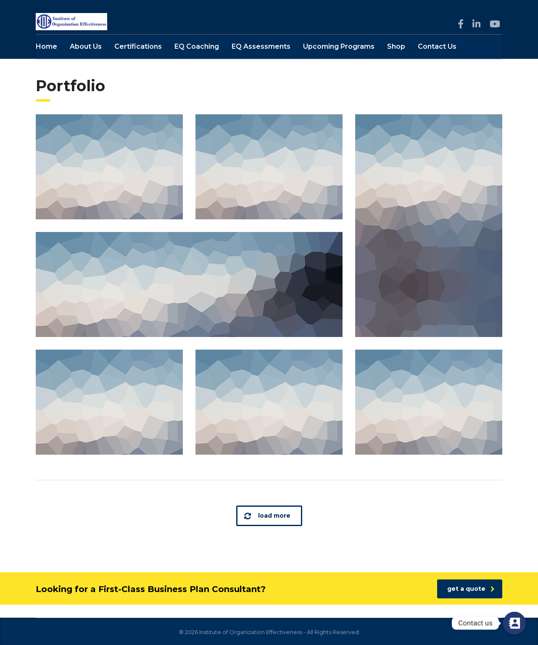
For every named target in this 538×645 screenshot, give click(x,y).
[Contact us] (514, 623)
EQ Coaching (196, 59)
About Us (86, 59)
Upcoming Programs (338, 59)
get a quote (471, 602)
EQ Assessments (261, 59)
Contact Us (437, 59)
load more (267, 529)
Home (46, 59)
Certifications (138, 59)
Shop (396, 59)
